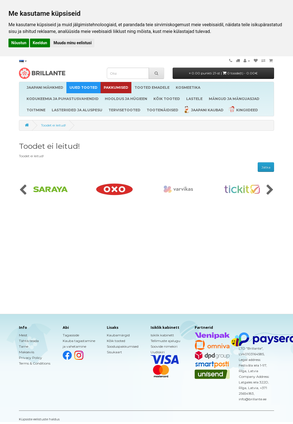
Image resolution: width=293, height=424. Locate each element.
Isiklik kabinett (162, 335)
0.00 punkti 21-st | (223, 73)
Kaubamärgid (118, 335)
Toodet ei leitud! (53, 125)
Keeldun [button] (40, 43)
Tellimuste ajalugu (165, 341)
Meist (23, 335)
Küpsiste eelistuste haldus (39, 419)
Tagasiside (71, 335)
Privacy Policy (30, 358)
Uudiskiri (158, 352)
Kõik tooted (116, 341)
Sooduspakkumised (122, 346)
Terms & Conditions (34, 363)
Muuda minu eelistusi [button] (72, 43)
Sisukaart (114, 352)
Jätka (265, 167)
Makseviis (26, 352)
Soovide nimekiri (164, 346)
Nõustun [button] (18, 43)
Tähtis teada (29, 341)
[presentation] (23, 190)
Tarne (23, 346)
